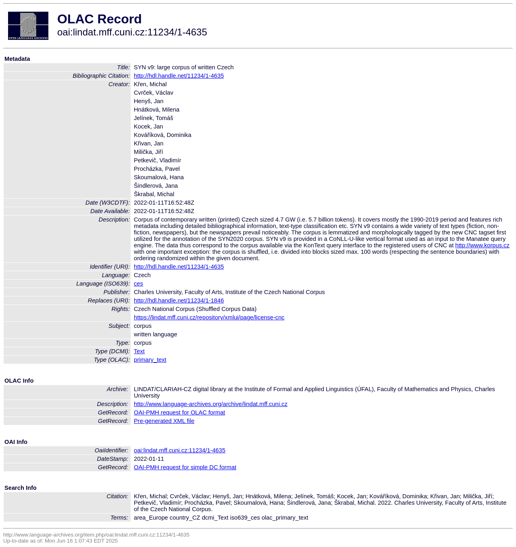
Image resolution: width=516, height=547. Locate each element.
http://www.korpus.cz (482, 245)
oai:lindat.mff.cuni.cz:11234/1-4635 (179, 450)
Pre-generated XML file (164, 421)
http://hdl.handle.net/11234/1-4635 (179, 76)
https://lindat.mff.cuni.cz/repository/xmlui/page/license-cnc (209, 317)
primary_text (150, 359)
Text (139, 351)
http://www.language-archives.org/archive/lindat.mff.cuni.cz (210, 404)
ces (138, 283)
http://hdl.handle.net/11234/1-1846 (179, 300)
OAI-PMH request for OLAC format (179, 412)
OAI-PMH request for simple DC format (185, 467)
